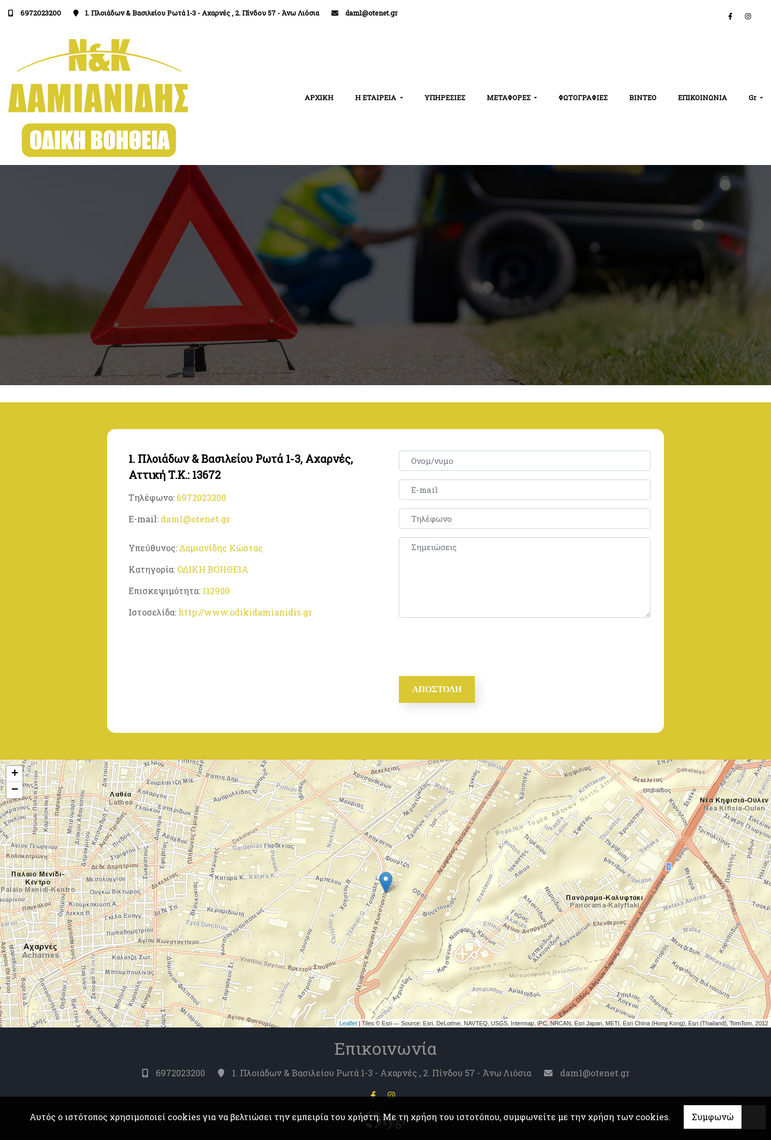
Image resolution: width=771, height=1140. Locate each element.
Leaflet (348, 1023)
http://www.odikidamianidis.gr (245, 612)
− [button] (14, 790)
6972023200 (40, 13)
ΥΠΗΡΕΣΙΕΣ (445, 97)
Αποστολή (437, 689)
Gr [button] (753, 97)
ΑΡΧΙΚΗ (319, 97)
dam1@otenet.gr (371, 13)
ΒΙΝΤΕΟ (642, 97)
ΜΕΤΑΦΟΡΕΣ (509, 97)
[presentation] (482, 647)
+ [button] (14, 774)
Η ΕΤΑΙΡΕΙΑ (376, 97)
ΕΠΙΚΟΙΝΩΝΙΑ (702, 97)
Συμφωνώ (713, 1116)
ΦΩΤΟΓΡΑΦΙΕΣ (583, 97)
